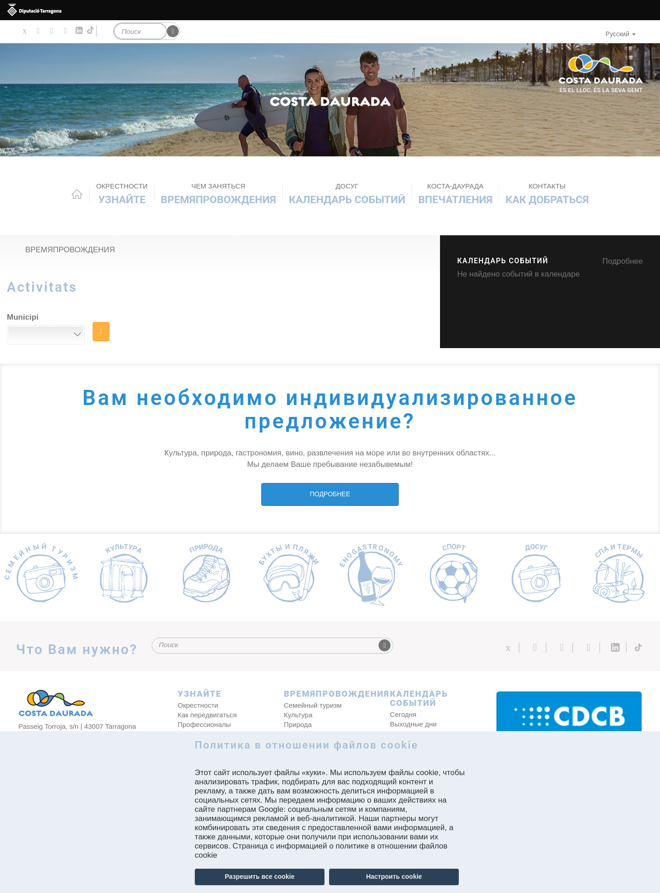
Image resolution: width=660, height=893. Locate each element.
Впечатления (455, 194)
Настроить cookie (394, 876)
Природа (298, 724)
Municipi (22, 317)
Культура (298, 715)
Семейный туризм (312, 705)
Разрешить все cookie (259, 876)
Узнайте (122, 194)
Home (77, 194)
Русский (620, 34)
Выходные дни (413, 724)
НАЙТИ (101, 331)
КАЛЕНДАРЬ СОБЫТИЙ (347, 194)
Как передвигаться (207, 715)
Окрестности (198, 705)
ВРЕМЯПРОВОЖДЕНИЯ (218, 194)
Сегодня (403, 714)
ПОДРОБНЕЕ (330, 494)
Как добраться (547, 194)
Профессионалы (204, 724)
